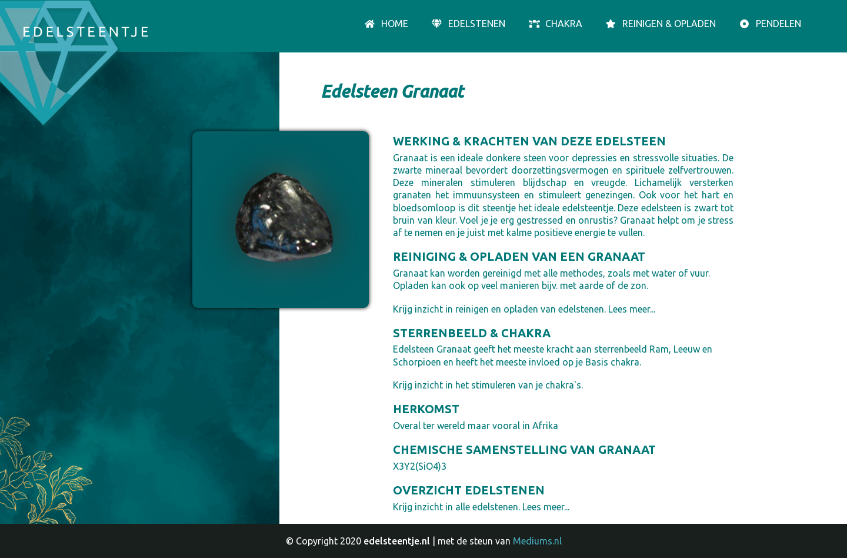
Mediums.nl (537, 541)
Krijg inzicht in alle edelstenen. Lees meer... (481, 506)
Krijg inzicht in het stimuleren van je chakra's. (488, 385)
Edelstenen (468, 24)
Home (386, 24)
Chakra (555, 24)
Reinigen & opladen (660, 24)
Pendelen (769, 24)
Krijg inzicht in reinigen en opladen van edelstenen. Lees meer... (524, 309)
